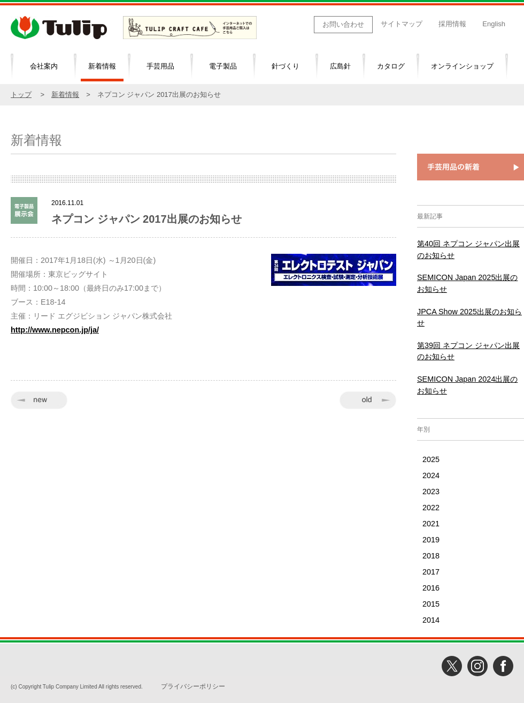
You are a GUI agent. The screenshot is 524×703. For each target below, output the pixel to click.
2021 (431, 523)
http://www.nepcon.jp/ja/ (55, 330)
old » (368, 400)
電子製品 (223, 66)
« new (39, 400)
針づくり (285, 66)
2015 (431, 604)
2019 (431, 539)
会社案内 (44, 66)
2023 (431, 491)
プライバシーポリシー (193, 686)
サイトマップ (401, 24)
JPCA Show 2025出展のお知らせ (469, 317)
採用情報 (452, 24)
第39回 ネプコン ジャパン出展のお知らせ (468, 351)
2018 (431, 555)
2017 (431, 572)
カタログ (391, 66)
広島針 (340, 66)
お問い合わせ (343, 24)
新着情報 (102, 66)
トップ (21, 94)
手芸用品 (160, 66)
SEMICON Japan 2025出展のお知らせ (467, 283)
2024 (431, 475)
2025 (431, 459)
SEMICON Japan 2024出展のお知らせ (467, 385)
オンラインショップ (462, 66)
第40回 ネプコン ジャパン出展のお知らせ (468, 249)
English (493, 24)
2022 (431, 507)
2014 (431, 620)
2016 (431, 588)
